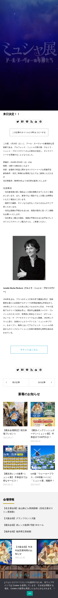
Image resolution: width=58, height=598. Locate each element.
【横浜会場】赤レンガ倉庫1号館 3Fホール (23, 525)
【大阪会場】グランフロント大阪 (19, 518)
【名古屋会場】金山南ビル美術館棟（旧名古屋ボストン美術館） (28, 510)
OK (29, 593)
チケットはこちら (29, 350)
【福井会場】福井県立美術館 (17, 531)
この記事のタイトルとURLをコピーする (29, 132)
